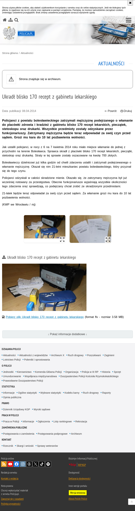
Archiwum (76, 433)
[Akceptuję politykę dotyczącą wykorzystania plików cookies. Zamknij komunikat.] (130, 3)
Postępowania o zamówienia (18, 433)
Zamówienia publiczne (14, 427)
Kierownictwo (24, 372)
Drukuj (126, 110)
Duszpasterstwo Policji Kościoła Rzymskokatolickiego (89, 376)
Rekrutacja (81, 421)
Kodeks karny (72, 392)
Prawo (5, 403)
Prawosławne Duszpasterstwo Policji (23, 380)
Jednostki (8, 372)
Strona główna (10, 53)
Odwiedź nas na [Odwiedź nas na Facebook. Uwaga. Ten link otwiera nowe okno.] (16, 464)
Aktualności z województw (33, 355)
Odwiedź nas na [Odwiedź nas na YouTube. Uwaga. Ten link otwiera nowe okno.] (10, 464)
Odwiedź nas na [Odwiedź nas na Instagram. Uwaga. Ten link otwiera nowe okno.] (23, 464)
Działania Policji (11, 349)
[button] (128, 20)
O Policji (7, 366)
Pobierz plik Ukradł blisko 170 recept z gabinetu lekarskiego (45, 316)
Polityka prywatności (10, 503)
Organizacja (71, 372)
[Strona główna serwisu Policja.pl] (5, 20)
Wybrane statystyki (50, 392)
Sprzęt (117, 372)
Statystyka (8, 386)
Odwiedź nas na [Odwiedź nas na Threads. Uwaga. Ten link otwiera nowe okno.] (29, 464)
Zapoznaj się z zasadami (12, 498)
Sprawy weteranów (47, 445)
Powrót (111, 110)
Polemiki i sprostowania (37, 359)
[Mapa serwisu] (10, 20)
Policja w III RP (90, 372)
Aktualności (27, 53)
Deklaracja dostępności (79, 478)
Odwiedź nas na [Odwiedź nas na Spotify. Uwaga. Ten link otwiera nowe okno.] (48, 464)
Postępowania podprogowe (53, 433)
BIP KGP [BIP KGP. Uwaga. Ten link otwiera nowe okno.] (82, 465)
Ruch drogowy (76, 355)
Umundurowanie (12, 376)
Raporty (106, 392)
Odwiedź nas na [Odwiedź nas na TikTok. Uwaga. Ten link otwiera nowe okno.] (42, 464)
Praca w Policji (10, 415)
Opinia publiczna (12, 397)
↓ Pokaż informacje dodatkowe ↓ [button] (67, 334)
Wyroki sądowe (42, 409)
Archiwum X (57, 355)
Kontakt (6, 439)
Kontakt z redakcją (9, 478)
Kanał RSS (4, 464)
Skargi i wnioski (25, 445)
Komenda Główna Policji (48, 372)
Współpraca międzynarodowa (41, 376)
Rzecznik (8, 445)
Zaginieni (109, 355)
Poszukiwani (94, 355)
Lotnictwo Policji (12, 359)
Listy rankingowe (62, 421)
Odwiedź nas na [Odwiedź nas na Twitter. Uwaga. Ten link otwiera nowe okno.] (35, 464)
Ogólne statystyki (27, 392)
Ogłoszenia (44, 421)
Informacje (9, 392)
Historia (106, 372)
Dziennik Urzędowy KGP (16, 409)
